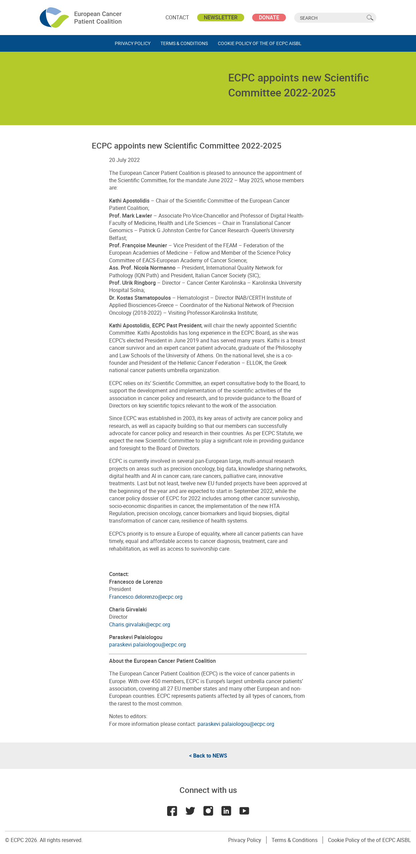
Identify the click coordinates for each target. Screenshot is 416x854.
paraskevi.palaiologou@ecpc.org (147, 644)
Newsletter (221, 17)
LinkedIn (226, 811)
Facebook (172, 811)
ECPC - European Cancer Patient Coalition (81, 17)
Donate (269, 17)
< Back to (208, 755)
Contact (177, 17)
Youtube (244, 811)
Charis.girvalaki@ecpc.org (139, 624)
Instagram (208, 811)
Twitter (190, 811)
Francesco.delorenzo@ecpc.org (145, 596)
